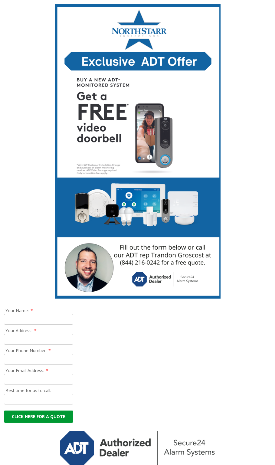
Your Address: (21, 330)
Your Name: (19, 310)
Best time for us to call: (28, 390)
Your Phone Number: (28, 350)
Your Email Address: (27, 370)
